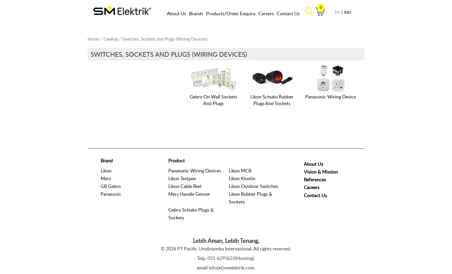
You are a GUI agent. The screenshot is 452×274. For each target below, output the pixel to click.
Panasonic (111, 194)
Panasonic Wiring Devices (194, 171)
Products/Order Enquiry (230, 13)
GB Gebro (111, 186)
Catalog (110, 39)
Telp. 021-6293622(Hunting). (226, 258)
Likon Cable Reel (184, 186)
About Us (176, 13)
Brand (107, 160)
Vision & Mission (321, 172)
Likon (106, 171)
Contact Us (288, 13)
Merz (106, 178)
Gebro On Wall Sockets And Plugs (213, 100)
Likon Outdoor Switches (253, 186)
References (315, 179)
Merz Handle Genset (189, 194)
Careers (266, 13)
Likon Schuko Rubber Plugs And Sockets (272, 100)
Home (93, 39)
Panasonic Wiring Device (330, 97)
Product (176, 160)
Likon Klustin (242, 178)
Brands (196, 13)
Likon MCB (240, 171)
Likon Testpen (182, 178)
